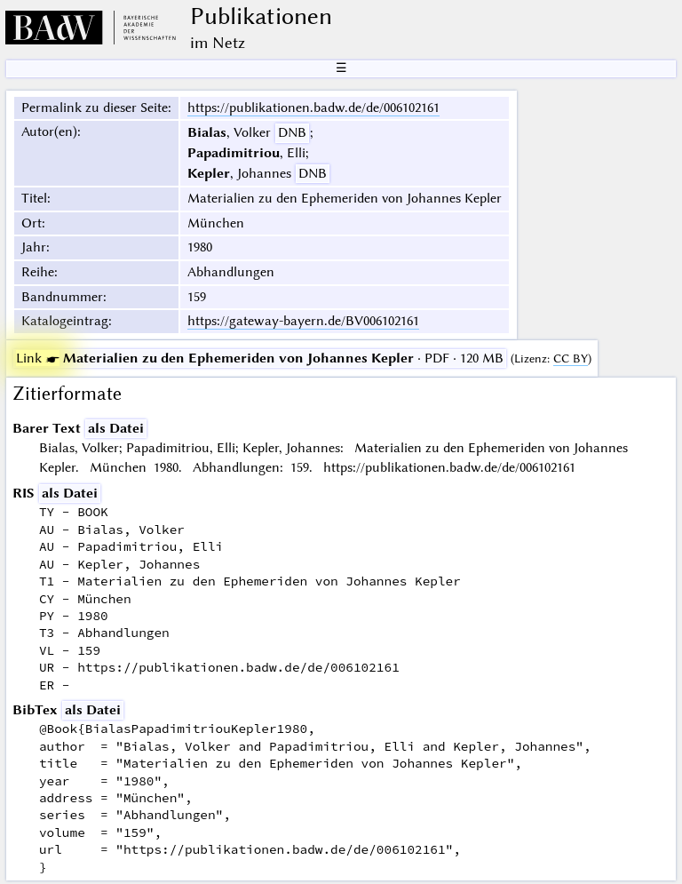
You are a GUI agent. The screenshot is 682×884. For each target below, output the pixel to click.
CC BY (570, 358)
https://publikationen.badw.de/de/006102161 (313, 107)
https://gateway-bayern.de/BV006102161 (303, 321)
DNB (292, 132)
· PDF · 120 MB (260, 358)
